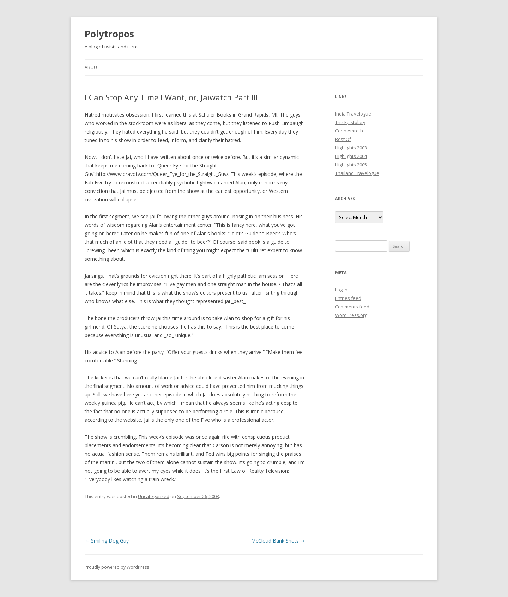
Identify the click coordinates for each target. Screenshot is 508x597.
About (92, 67)
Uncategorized (153, 496)
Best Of (343, 139)
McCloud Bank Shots (278, 540)
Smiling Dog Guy (107, 540)
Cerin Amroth (349, 131)
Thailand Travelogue (357, 173)
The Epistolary (350, 122)
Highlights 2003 (351, 147)
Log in (341, 289)
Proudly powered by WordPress (117, 567)
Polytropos (109, 34)
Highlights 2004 (351, 156)
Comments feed (352, 306)
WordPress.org (351, 315)
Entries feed (348, 298)
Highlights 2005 (351, 164)
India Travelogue (353, 114)
